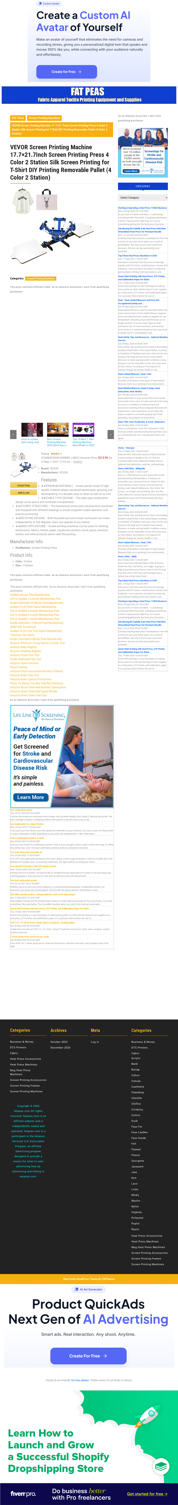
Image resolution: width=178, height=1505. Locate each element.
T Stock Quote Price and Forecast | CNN (29, 936)
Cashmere (137, 1086)
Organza (136, 1212)
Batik (134, 1063)
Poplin (135, 1223)
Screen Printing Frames (25, 1085)
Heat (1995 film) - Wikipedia (131, 468)
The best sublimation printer (23, 880)
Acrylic (135, 1058)
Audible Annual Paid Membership (30, 594)
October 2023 (59, 1041)
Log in (95, 1041)
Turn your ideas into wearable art (26, 852)
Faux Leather (139, 1132)
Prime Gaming (18, 667)
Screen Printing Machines (44, 118)
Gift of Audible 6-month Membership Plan (35, 614)
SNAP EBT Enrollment (23, 627)
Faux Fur (136, 1126)
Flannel (136, 1149)
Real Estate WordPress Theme (80, 1279)
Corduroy (137, 1109)
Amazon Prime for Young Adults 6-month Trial (37, 643)
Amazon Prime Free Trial (24, 655)
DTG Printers (18, 1047)
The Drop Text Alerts (22, 635)
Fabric (14, 1053)
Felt (133, 1143)
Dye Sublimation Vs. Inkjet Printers (27, 824)
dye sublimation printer (21, 810)
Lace (134, 1183)
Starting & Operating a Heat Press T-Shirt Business (142, 208)
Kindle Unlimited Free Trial (25, 659)
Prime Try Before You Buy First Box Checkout (36, 683)
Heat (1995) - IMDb (127, 556)
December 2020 (60, 1047)
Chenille (136, 1098)
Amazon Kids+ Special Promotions (30, 679)
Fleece (135, 1155)
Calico (135, 1075)
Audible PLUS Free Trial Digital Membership (36, 631)
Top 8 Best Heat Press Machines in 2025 (137, 255)
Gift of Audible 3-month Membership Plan (35, 610)
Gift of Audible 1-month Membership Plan (35, 619)
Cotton (135, 1115)
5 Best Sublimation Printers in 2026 (27, 838)
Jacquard (137, 1166)
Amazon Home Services (24, 663)
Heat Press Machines (23, 1064)
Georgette (137, 1160)
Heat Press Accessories (25, 1058)
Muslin (135, 1200)
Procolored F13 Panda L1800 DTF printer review (33, 866)
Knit (134, 1177)
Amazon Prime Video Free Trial (28, 695)
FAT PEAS (18, 118)
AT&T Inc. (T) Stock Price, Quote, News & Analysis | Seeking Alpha (42, 922)
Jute (134, 1172)
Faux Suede (138, 1138)
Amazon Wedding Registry (25, 651)
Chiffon (136, 1103)
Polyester (137, 1217)
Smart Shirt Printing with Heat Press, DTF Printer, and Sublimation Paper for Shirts (49, 908)
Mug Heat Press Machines (148, 1247)
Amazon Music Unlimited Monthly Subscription (38, 687)
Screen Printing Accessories (28, 1080)
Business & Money (22, 1041)
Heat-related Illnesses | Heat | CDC (135, 374)
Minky (135, 1195)
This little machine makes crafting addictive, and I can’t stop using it (42, 894)
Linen (134, 1189)
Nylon (135, 1206)
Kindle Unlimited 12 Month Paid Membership (36, 623)
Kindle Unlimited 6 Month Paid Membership (36, 639)
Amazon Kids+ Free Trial (24, 675)
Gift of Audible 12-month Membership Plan (35, 598)
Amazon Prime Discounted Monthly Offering (36, 671)
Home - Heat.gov (126, 448)
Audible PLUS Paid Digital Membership (33, 606)
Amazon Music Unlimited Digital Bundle (33, 691)
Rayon (135, 1229)
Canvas (136, 1081)
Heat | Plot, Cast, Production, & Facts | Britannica (141, 422)
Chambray (137, 1092)
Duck (134, 1120)
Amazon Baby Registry (23, 647)
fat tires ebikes (80, 1380)
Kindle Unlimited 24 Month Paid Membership (36, 602)
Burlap (135, 1069)
